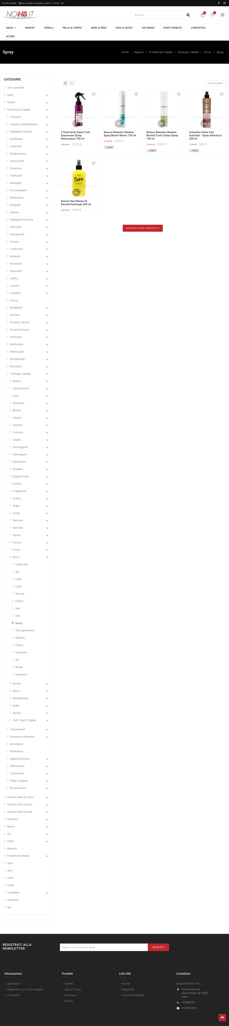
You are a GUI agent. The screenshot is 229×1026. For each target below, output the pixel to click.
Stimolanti (16, 358)
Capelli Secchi (21, 380)
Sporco (17, 704)
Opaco (17, 526)
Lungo (16, 504)
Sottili (16, 697)
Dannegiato (20, 446)
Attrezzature (17, 757)
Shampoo (21, 666)
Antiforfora (16, 743)
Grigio (16, 497)
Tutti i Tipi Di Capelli (24, 711)
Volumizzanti (17, 721)
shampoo (13, 891)
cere (9, 862)
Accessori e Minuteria (22, 728)
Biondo (17, 402)
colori (10, 869)
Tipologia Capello (188, 43)
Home (125, 43)
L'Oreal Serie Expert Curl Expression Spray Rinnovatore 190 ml (75, 127)
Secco (16, 682)
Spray (220, 43)
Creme (19, 636)
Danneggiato (20, 438)
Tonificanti (16, 167)
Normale (18, 519)
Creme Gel (21, 556)
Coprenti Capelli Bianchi (24, 116)
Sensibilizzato (21, 689)
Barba (11, 818)
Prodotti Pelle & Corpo (20, 788)
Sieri (17, 600)
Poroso (17, 534)
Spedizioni (13, 975)
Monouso (12, 810)
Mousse (19, 585)
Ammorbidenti (18, 182)
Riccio (207, 43)
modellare (13, 884)
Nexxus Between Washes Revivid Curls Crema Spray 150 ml (162, 127)
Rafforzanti (16, 336)
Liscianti (14, 277)
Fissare (14, 233)
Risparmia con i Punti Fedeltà (25, 981)
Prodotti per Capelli (160, 43)
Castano (18, 416)
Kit (8, 825)
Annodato (19, 394)
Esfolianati (16, 130)
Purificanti (16, 328)
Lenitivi (14, 270)
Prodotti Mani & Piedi (19, 803)
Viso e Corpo (73, 981)
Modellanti (16, 299)
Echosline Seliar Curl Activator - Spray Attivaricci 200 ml (205, 127)
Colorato (18, 424)
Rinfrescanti (17, 343)
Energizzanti (17, 226)
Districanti (16, 218)
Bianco (17, 372)
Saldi (10, 86)
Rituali (19, 658)
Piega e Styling (18, 772)
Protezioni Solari (19, 321)
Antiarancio (16, 189)
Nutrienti (15, 306)
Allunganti (16, 174)
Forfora (17, 475)
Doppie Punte (21, 468)
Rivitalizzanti (17, 350)
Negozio (139, 43)
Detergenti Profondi (21, 211)
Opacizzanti (17, 152)
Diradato (18, 460)
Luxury (14, 292)
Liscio (16, 387)
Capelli (69, 975)
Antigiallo (15, 196)
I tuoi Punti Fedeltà (133, 987)
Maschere (21, 644)
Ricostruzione (18, 779)
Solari (10, 832)
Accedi (126, 975)
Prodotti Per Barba (18, 847)
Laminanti (16, 138)
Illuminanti (16, 255)
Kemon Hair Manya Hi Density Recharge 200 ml (76, 194)
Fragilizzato (19, 482)
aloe (10, 854)
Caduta (17, 409)
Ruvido (17, 675)
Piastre (19, 592)
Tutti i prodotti (15, 79)
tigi (9, 898)
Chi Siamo (13, 987)
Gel (17, 563)
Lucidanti (15, 284)
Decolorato (19, 453)
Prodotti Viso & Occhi (19, 796)
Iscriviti (158, 939)
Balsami (20, 629)
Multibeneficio (18, 145)
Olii (17, 651)
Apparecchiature (20, 750)
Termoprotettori (24, 622)
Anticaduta (16, 735)
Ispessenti (16, 262)
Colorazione (17, 765)
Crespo (17, 431)
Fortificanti (16, 240)
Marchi (11, 94)
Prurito (16, 541)
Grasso (17, 490)
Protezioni (16, 160)
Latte (18, 570)
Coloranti (15, 108)
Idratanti (15, 248)
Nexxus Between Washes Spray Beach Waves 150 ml (120, 125)
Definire (14, 204)
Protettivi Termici (20, 314)
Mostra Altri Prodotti (142, 219)
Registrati (128, 981)
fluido (10, 876)
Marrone (18, 512)
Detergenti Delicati (21, 123)
